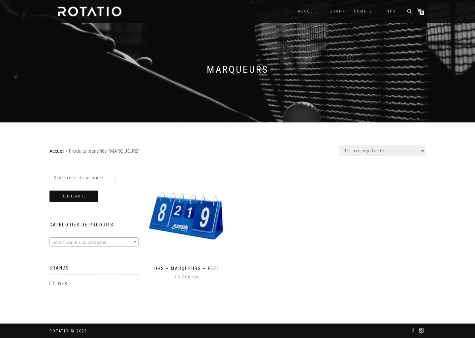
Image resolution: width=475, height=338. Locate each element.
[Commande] (382, 150)
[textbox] (94, 242)
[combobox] (94, 242)
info (390, 11)
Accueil (308, 11)
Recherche (74, 196)
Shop (336, 11)
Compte (363, 11)
